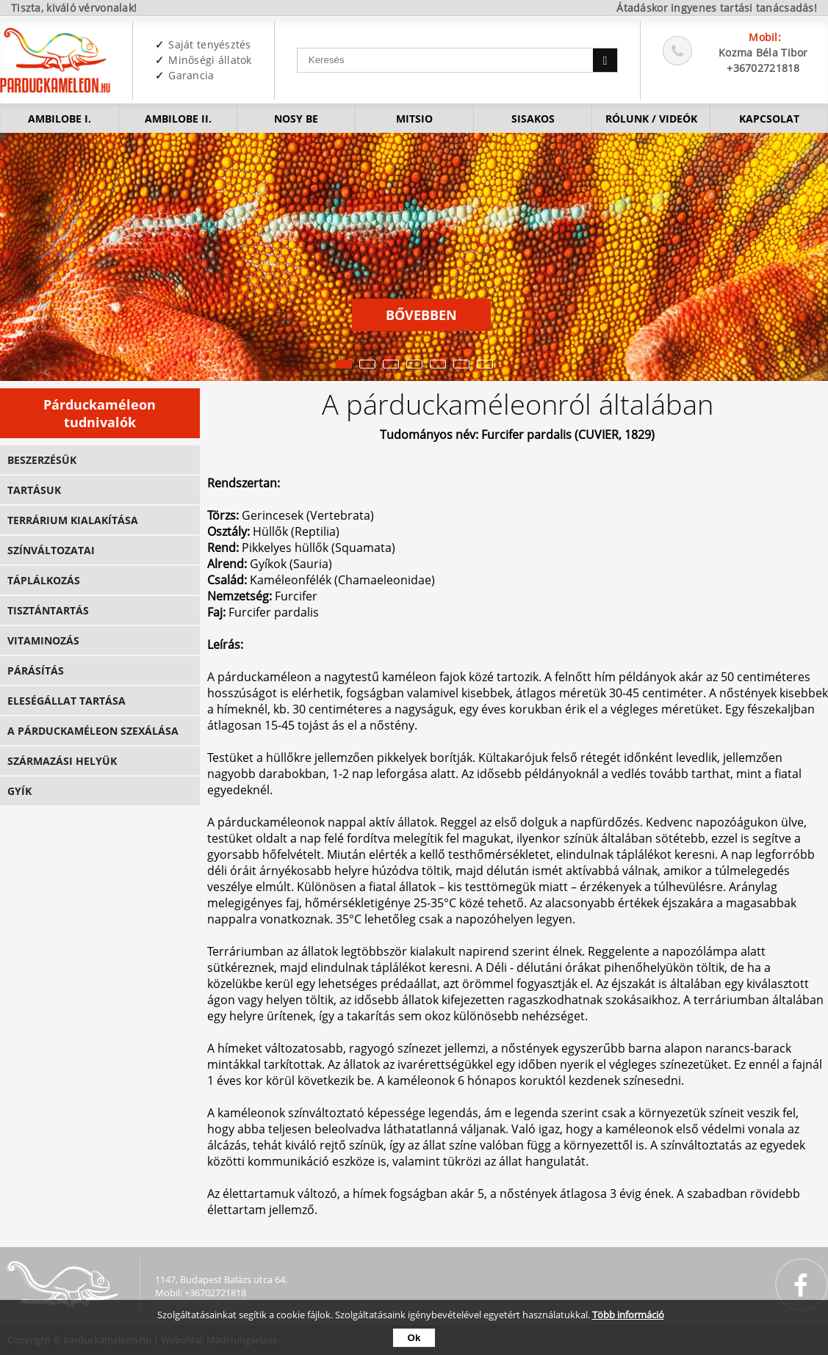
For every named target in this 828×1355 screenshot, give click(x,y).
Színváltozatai (51, 550)
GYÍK (19, 791)
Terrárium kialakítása (72, 520)
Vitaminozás (43, 640)
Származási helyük (62, 761)
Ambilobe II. (178, 119)
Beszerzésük (41, 460)
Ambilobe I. (59, 119)
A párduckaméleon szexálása (93, 731)
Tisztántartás (48, 610)
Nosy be (296, 119)
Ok (414, 1337)
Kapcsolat (769, 119)
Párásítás (35, 671)
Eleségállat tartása (66, 701)
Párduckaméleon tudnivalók (99, 413)
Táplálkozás (43, 580)
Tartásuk (34, 490)
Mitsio (414, 119)
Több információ (628, 1314)
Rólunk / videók (651, 119)
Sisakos (533, 119)
